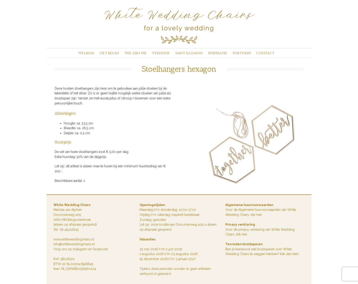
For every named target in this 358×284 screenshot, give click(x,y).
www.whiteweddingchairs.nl (73, 239)
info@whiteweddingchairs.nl (74, 244)
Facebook (100, 249)
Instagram (80, 249)
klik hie (256, 215)
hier (244, 234)
